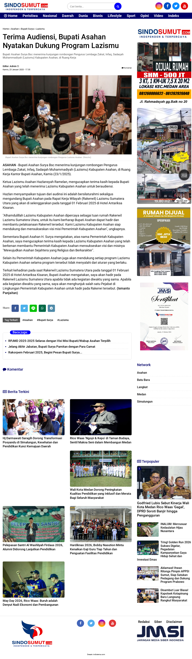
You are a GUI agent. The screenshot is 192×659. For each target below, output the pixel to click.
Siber (158, 622)
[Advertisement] (164, 430)
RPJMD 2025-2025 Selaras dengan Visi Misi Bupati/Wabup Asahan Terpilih (59, 341)
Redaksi (144, 622)
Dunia (83, 16)
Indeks (173, 16)
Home (11, 16)
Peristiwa (30, 16)
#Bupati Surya (45, 320)
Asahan (15, 28)
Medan (141, 394)
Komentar (127, 68)
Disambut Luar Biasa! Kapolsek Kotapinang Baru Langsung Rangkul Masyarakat (174, 595)
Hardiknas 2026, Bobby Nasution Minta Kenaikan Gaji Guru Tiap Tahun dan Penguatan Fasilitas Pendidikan (97, 549)
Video (158, 16)
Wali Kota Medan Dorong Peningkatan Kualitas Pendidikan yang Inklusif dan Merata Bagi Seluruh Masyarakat (100, 493)
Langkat (142, 387)
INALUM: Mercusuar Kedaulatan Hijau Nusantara (174, 527)
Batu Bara (143, 380)
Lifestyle (115, 16)
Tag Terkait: (11, 320)
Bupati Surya (27, 28)
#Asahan (27, 320)
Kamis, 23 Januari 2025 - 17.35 (16, 69)
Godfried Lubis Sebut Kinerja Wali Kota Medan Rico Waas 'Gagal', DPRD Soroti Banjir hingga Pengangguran (163, 509)
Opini (144, 16)
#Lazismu (63, 320)
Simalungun (145, 401)
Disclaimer (174, 622)
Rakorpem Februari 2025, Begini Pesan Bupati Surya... (45, 352)
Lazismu (40, 28)
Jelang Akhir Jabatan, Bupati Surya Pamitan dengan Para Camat (51, 346)
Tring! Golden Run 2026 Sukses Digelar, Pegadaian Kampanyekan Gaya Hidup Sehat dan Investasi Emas (164, 551)
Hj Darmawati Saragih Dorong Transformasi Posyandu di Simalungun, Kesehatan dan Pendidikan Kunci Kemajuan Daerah (32, 442)
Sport (131, 16)
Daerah (68, 16)
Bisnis (98, 16)
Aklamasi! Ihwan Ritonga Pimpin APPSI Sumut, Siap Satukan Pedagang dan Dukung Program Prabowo (175, 575)
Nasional (50, 16)
